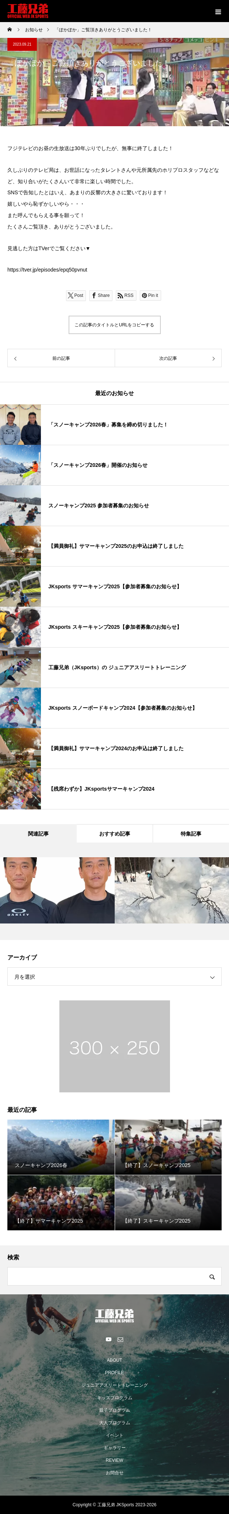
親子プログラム (114, 1410)
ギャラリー (115, 1447)
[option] (57, 890)
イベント (115, 1435)
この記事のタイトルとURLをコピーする (114, 324)
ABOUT (114, 1360)
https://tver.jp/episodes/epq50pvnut (47, 270)
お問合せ (115, 1472)
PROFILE (114, 1372)
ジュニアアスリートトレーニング (114, 1385)
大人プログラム (114, 1422)
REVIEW (114, 1460)
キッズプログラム (114, 1397)
